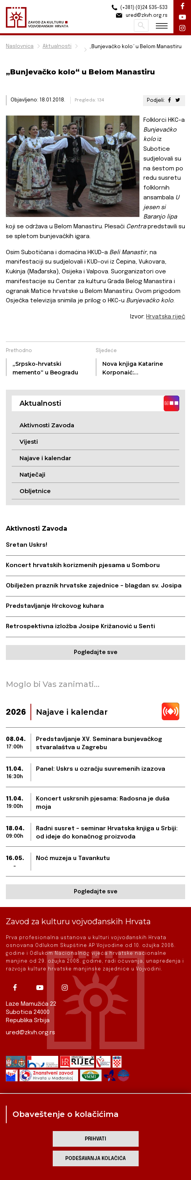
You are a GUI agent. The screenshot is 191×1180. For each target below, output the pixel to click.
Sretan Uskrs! (26, 545)
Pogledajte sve (95, 652)
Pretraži (141, 25)
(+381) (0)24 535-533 (138, 7)
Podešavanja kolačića (95, 1158)
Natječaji (32, 474)
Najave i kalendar (45, 458)
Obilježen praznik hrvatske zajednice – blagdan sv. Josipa (94, 586)
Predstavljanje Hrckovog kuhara (55, 606)
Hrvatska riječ (165, 317)
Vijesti (29, 441)
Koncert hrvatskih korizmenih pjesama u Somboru (83, 565)
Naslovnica (20, 46)
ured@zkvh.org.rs (30, 1033)
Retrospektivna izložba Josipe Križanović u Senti (80, 626)
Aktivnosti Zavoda (47, 425)
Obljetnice (35, 491)
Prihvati (95, 1139)
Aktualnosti (57, 46)
